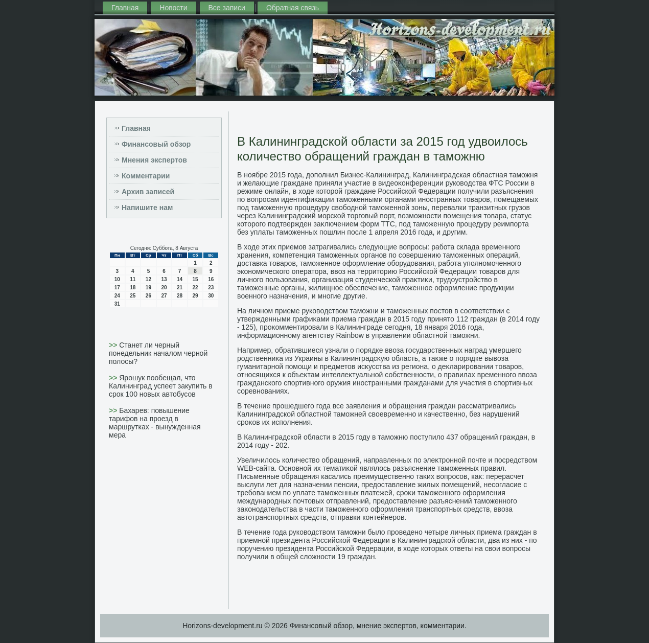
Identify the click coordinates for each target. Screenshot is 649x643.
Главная (124, 8)
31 (117, 304)
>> (114, 345)
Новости (173, 8)
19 (148, 287)
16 (211, 279)
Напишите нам (147, 207)
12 (148, 279)
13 (164, 279)
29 (195, 295)
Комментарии (146, 176)
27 (164, 295)
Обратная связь (292, 8)
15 (195, 279)
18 (132, 287)
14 (179, 279)
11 (132, 279)
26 (148, 295)
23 (211, 287)
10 (117, 279)
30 (211, 295)
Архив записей (148, 192)
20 (164, 287)
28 (179, 295)
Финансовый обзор (156, 144)
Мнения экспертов (154, 160)
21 (179, 287)
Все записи (226, 8)
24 (117, 295)
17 (117, 287)
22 (195, 287)
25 (132, 295)
